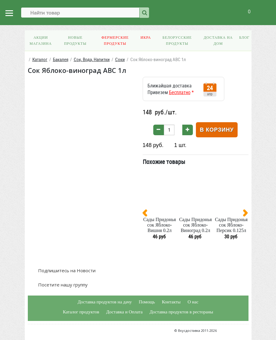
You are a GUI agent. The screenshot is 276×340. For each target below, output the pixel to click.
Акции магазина (41, 40)
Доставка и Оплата (124, 311)
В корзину (217, 130)
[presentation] (147, 214)
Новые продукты (75, 40)
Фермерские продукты (114, 40)
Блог (244, 37)
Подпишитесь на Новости (66, 270)
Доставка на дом (218, 40)
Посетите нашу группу (62, 285)
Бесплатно (179, 92)
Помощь (147, 301)
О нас (192, 301)
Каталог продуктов (81, 311)
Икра (146, 37)
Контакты (171, 301)
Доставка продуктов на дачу (105, 301)
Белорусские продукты (177, 40)
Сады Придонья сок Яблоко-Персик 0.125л (231, 225)
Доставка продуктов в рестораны (181, 311)
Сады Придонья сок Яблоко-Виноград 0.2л (195, 225)
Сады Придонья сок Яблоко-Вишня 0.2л (159, 225)
